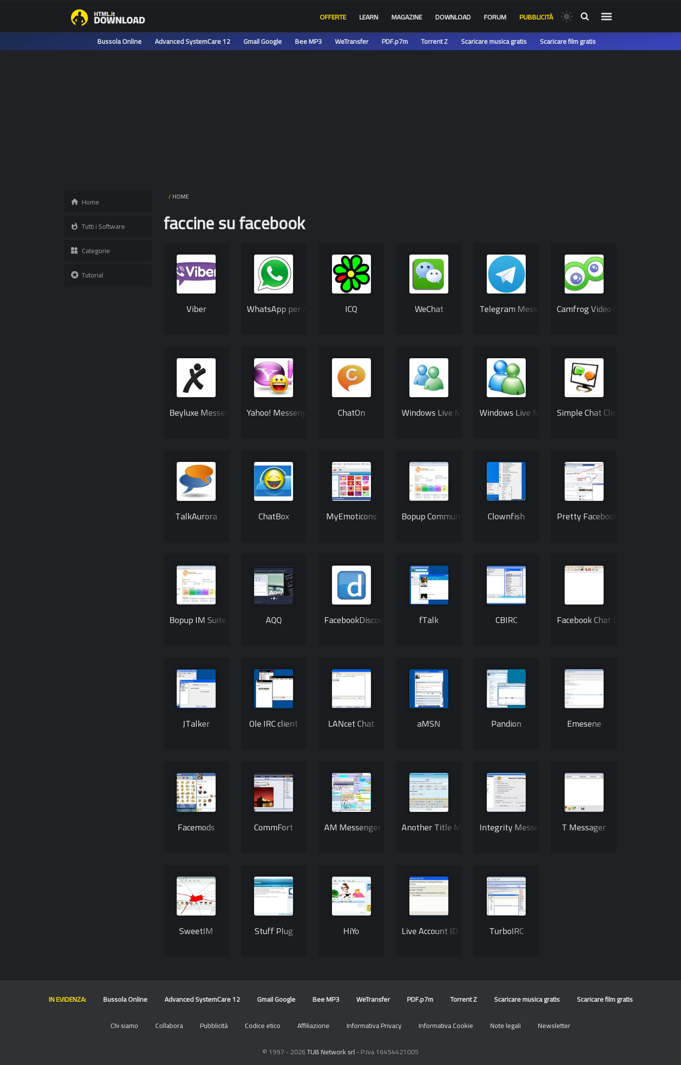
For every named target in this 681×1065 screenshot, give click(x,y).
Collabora (169, 1025)
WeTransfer (351, 41)
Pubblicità (536, 17)
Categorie (90, 250)
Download (453, 17)
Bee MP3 (308, 41)
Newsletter (554, 1025)
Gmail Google (262, 41)
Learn (368, 17)
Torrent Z (434, 41)
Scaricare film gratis (568, 41)
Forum (495, 17)
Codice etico (262, 1025)
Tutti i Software (97, 226)
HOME (180, 196)
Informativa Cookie (446, 1025)
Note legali (505, 1025)
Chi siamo (124, 1025)
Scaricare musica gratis (494, 41)
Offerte (333, 17)
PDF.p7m (395, 41)
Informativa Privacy (374, 1025)
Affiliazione (313, 1025)
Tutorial (86, 275)
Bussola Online (119, 41)
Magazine (406, 17)
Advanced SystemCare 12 (192, 41)
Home (84, 202)
